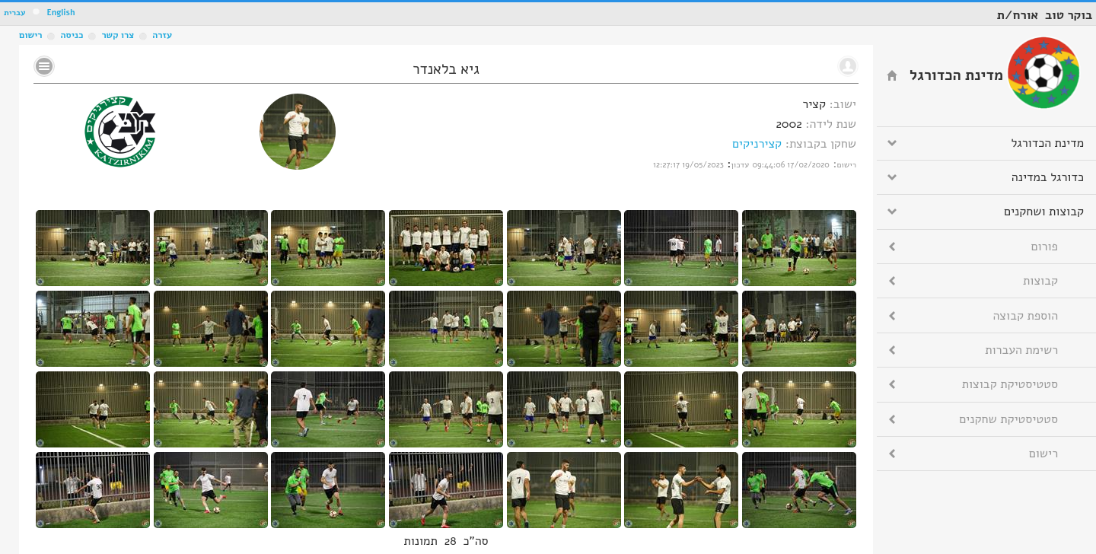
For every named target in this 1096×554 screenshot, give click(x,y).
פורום (1044, 246)
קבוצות (1040, 280)
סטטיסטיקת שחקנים (1008, 419)
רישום (30, 35)
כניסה (71, 35)
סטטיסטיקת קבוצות (1010, 384)
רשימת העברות (1021, 350)
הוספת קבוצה (1025, 315)
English (60, 12)
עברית (15, 12)
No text (44, 66)
